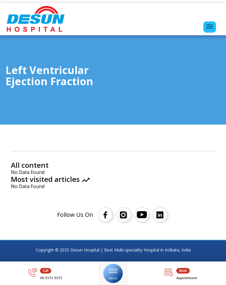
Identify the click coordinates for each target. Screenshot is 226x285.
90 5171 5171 (51, 278)
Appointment (186, 278)
